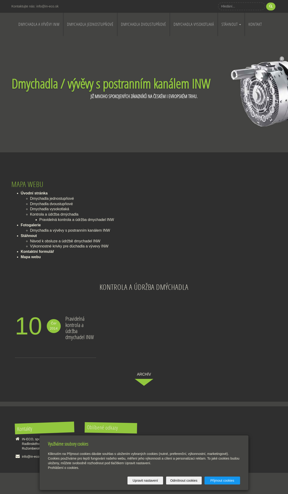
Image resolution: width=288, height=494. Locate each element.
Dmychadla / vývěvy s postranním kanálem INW (110, 83)
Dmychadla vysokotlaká (194, 24)
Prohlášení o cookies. (63, 468)
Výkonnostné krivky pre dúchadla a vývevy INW (69, 246)
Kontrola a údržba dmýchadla (54, 214)
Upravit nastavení (145, 480)
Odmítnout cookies (184, 480)
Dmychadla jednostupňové (90, 24)
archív (144, 374)
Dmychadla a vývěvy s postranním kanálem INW (70, 230)
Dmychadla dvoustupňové (143, 24)
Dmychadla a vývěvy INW (39, 24)
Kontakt (255, 24)
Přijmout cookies (222, 480)
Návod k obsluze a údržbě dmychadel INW (65, 241)
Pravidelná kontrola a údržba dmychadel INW (76, 220)
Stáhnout (231, 24)
